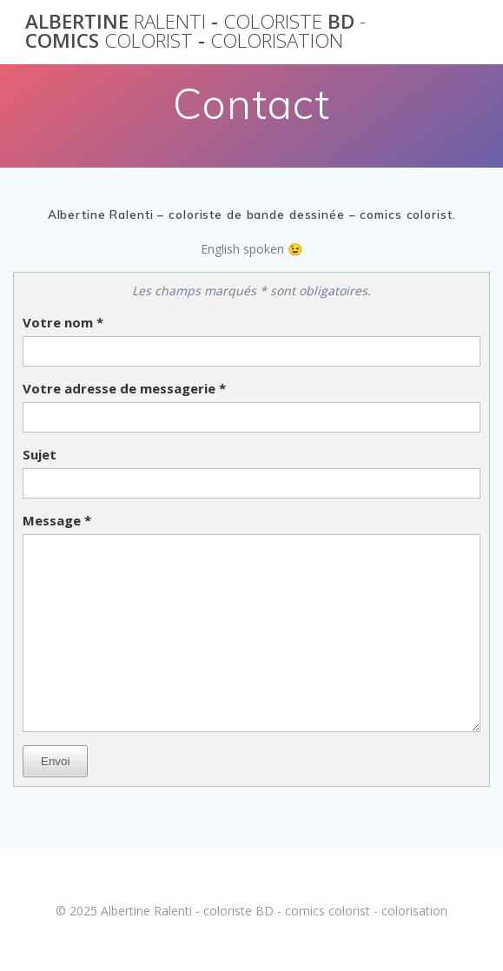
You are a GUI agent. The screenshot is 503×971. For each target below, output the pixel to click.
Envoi (55, 761)
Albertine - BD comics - (195, 31)
